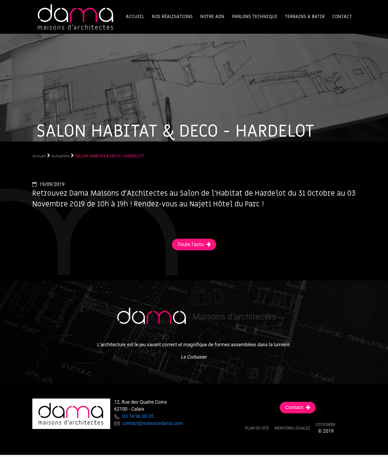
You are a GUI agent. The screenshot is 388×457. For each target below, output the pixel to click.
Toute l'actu (190, 244)
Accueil (135, 16)
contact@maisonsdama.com (152, 423)
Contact (342, 16)
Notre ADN (212, 16)
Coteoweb (325, 425)
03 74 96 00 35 (138, 416)
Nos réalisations (172, 16)
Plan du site (257, 428)
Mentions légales (292, 428)
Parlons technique (254, 16)
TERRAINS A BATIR (305, 16)
